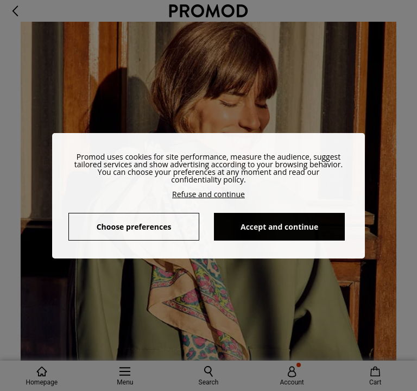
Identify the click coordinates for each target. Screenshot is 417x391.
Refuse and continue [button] (208, 194)
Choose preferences (134, 227)
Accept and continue (279, 227)
